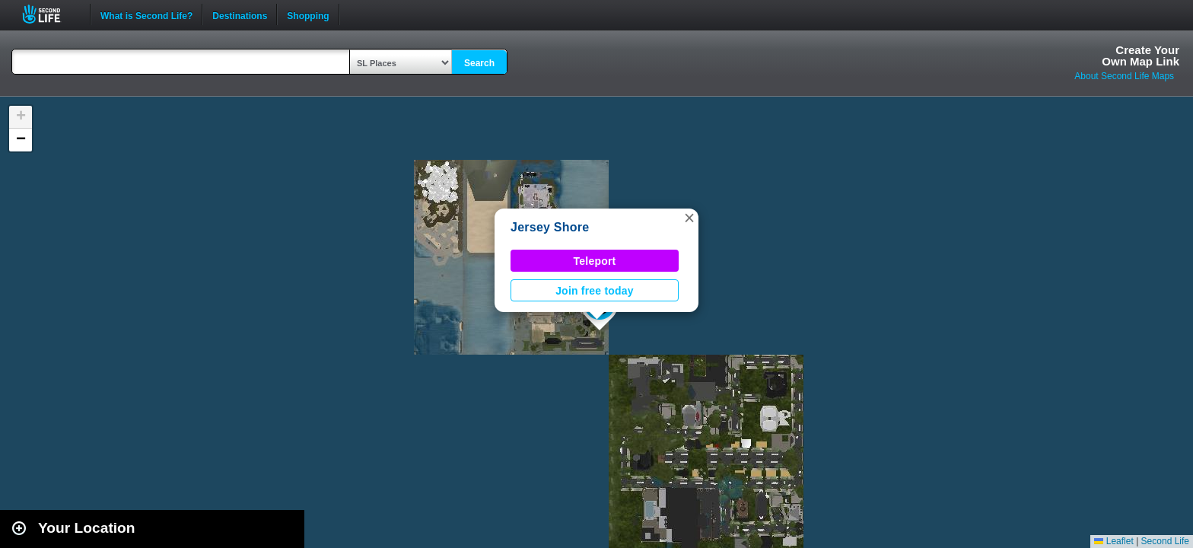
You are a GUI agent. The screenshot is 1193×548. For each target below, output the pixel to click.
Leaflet (1113, 541)
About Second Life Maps (1124, 76)
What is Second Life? (146, 14)
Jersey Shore (550, 227)
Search (479, 63)
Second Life (49, 14)
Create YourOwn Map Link (1140, 55)
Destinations (239, 14)
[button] (689, 218)
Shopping (308, 14)
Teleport (595, 261)
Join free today (594, 291)
